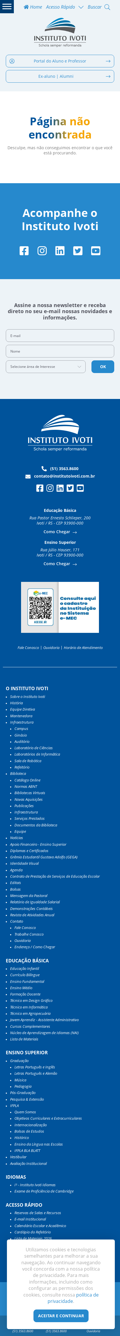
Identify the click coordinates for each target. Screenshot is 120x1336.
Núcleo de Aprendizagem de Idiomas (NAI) (44, 1033)
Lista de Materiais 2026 (33, 1238)
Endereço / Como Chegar (34, 947)
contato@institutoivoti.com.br (60, 476)
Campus (21, 728)
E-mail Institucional (30, 1219)
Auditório (21, 741)
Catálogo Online (27, 780)
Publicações (24, 806)
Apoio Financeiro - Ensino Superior (38, 844)
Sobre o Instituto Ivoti (27, 697)
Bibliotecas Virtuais (29, 793)
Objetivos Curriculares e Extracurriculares (48, 1118)
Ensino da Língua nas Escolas (38, 1144)
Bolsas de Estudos (29, 1131)
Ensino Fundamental (27, 981)
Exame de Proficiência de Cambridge (44, 1191)
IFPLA (14, 1106)
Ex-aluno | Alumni (74, 76)
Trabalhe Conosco (29, 934)
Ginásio (20, 735)
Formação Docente (25, 994)
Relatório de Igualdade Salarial (35, 902)
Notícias (16, 838)
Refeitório (21, 767)
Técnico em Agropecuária (30, 1013)
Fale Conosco (28, 648)
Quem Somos (25, 1112)
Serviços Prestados (29, 818)
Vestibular (18, 1157)
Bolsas (15, 889)
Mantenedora (21, 716)
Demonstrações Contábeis (31, 909)
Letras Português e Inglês (34, 1067)
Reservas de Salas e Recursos (37, 1213)
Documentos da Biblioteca (35, 825)
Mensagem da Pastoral (28, 896)
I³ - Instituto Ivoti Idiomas (35, 1185)
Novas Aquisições (28, 799)
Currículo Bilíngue (25, 975)
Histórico (21, 1138)
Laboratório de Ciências (33, 748)
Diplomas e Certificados (29, 851)
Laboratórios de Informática (37, 754)
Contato (16, 921)
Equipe (20, 831)
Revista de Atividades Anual (32, 915)
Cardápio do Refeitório (32, 1232)
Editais (15, 883)
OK (103, 366)
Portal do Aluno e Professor (60, 61)
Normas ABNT (25, 786)
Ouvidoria (51, 648)
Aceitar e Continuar (61, 1315)
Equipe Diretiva (22, 709)
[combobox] (46, 366)
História (16, 703)
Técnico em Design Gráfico (31, 1000)
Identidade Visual (24, 863)
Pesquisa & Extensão (27, 1099)
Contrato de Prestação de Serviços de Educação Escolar (55, 876)
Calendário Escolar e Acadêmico (40, 1226)
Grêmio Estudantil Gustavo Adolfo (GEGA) (44, 857)
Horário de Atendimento (83, 648)
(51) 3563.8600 (60, 469)
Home (33, 7)
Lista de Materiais (24, 1039)
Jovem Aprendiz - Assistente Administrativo (44, 1020)
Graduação (19, 1061)
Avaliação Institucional (28, 1163)
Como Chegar (57, 532)
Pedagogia (22, 1086)
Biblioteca (18, 773)
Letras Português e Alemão (35, 1073)
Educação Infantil (24, 968)
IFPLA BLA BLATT (27, 1150)
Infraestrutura (26, 812)
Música (20, 1080)
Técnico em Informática (29, 1007)
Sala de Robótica (27, 761)
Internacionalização (30, 1125)
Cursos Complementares (30, 1026)
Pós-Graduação (22, 1093)
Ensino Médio (21, 988)
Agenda (16, 870)
